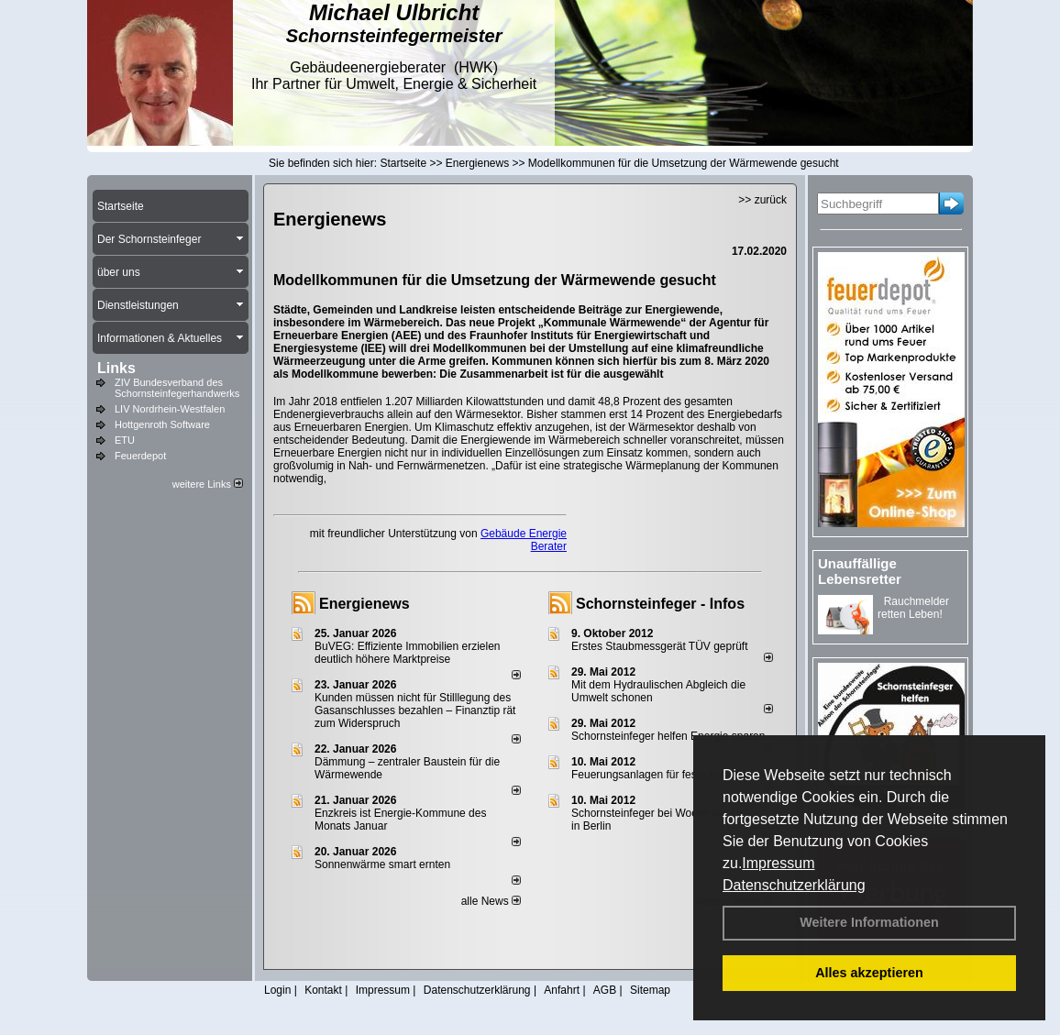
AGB (604, 990)
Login (277, 990)
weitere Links (207, 484)
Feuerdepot (140, 455)
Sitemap (650, 990)
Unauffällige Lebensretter (859, 571)
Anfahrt (562, 990)
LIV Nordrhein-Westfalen (170, 408)
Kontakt (323, 990)
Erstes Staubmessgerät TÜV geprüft (659, 646)
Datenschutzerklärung (794, 885)
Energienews (364, 603)
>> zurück (762, 199)
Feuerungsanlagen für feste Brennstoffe (668, 774)
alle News (491, 901)
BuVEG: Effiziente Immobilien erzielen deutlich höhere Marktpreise (408, 653)
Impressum (778, 863)
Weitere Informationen (869, 922)
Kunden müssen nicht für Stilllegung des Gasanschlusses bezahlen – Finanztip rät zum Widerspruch (415, 710)
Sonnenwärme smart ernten (382, 864)
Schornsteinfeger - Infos (660, 603)
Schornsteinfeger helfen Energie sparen (668, 736)
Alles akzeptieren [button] (869, 972)
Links (116, 368)
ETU (125, 440)
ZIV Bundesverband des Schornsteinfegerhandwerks (177, 388)
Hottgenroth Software (162, 424)
